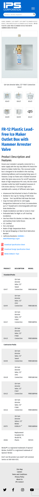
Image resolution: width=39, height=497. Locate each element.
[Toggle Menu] (33, 8)
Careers (19, 472)
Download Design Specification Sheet (17, 249)
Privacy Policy (19, 477)
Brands (8, 21)
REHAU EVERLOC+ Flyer (11, 254)
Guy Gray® (15, 21)
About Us (19, 479)
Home (3, 21)
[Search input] (18, 15)
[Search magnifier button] (34, 14)
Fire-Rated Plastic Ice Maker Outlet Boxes (20, 23)
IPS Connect (19, 482)
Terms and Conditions (19, 474)
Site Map (20, 469)
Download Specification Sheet (14, 245)
